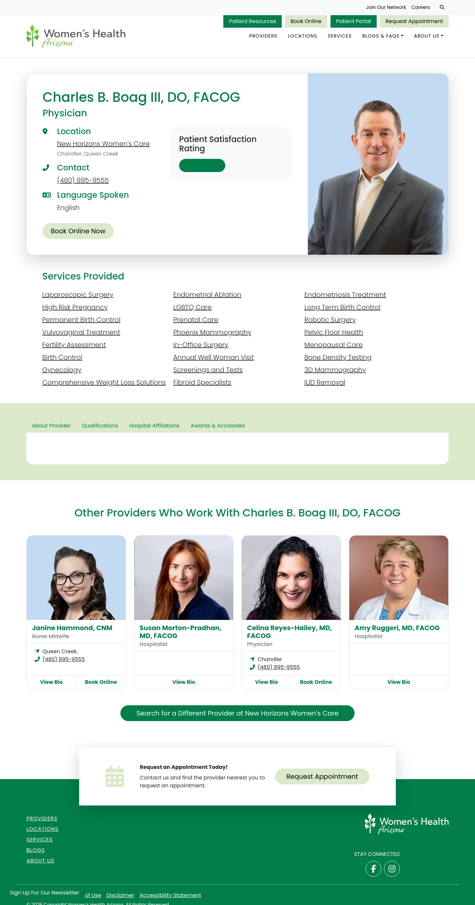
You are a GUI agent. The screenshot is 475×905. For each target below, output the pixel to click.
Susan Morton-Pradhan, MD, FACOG (180, 633)
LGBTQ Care (192, 308)
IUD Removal (324, 384)
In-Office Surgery (200, 346)
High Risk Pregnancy (75, 308)
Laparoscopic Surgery (77, 296)
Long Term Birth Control (342, 308)
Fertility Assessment (74, 346)
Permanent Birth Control (81, 321)
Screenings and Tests (207, 371)
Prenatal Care (195, 321)
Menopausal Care (333, 346)
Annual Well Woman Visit (213, 359)
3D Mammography (335, 371)
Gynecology (61, 371)
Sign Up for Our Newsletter (44, 892)
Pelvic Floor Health (333, 333)
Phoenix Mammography (212, 333)
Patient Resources (252, 21)
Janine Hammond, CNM (72, 629)
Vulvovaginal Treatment (81, 333)
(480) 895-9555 (83, 182)
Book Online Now (78, 232)
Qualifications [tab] (100, 427)
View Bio (51, 683)
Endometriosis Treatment (345, 296)
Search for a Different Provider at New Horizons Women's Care (238, 714)
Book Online (306, 21)
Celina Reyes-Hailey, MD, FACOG (289, 633)
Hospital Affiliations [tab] (154, 427)
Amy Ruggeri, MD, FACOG (397, 629)
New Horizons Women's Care (103, 145)
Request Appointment (414, 21)
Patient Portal (353, 21)
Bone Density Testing (338, 359)
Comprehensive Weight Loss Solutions (104, 384)
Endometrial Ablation (207, 296)
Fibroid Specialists (202, 384)
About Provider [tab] (51, 427)
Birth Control (62, 359)
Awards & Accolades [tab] (218, 427)
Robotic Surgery (330, 321)
